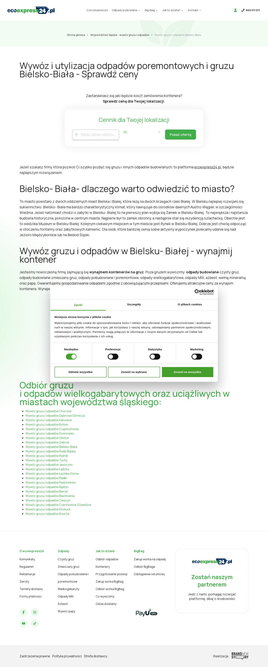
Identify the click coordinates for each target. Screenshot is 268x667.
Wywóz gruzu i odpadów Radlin (46, 478)
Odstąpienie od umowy (149, 574)
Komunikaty (27, 559)
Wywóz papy (66, 611)
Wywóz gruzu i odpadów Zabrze (47, 442)
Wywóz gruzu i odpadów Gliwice (47, 438)
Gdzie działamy (106, 604)
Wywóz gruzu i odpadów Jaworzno (49, 465)
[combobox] (99, 134)
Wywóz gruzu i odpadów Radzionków (50, 482)
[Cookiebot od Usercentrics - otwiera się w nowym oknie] (197, 292)
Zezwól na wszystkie (187, 372)
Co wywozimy (105, 596)
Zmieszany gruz (68, 567)
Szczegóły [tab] (134, 304)
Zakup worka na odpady (150, 559)
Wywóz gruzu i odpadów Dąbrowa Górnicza (55, 416)
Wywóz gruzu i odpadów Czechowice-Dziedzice (58, 505)
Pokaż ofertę (180, 134)
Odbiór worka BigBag (110, 589)
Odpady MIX (66, 596)
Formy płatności (31, 596)
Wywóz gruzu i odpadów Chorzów (48, 411)
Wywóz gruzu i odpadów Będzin (46, 487)
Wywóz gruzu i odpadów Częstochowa (52, 429)
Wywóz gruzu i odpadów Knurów (47, 514)
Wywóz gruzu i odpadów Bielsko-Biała (51, 447)
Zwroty (24, 581)
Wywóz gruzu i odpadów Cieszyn (47, 500)
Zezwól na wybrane (134, 372)
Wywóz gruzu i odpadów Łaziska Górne (52, 473)
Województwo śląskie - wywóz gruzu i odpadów (119, 35)
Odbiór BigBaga (144, 567)
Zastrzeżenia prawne (35, 656)
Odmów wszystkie (80, 372)
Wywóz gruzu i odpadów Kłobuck (48, 509)
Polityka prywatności (67, 656)
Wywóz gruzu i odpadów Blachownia (50, 496)
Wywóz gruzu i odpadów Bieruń (46, 491)
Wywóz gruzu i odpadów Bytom (46, 424)
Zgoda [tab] (78, 304)
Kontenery (103, 567)
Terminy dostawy (31, 589)
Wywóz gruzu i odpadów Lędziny (47, 469)
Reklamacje (27, 574)
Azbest (63, 604)
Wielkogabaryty (68, 589)
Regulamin (27, 567)
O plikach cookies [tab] (190, 304)
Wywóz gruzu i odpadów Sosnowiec (49, 433)
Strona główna (76, 35)
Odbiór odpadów (107, 559)
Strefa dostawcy (95, 656)
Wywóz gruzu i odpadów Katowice (48, 420)
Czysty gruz (66, 559)
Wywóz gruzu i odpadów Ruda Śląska (50, 451)
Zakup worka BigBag (109, 581)
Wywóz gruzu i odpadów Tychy (46, 460)
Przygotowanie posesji (111, 574)
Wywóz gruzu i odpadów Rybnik (46, 456)
